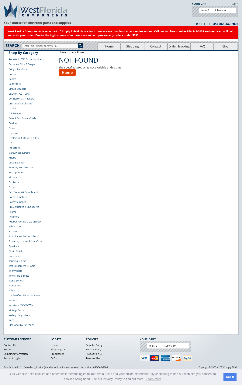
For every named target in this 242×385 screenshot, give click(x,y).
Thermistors (15, 270)
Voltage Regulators (19, 315)
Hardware (14, 133)
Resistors (14, 216)
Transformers (16, 280)
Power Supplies (17, 202)
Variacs (13, 300)
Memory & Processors (21, 167)
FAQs (54, 358)
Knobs (12, 157)
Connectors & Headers (21, 98)
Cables (12, 79)
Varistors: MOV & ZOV (21, 305)
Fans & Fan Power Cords (22, 118)
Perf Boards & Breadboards (24, 192)
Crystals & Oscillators (20, 103)
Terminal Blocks (17, 261)
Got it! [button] (230, 376)
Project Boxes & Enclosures (24, 206)
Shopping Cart (59, 349)
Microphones (16, 172)
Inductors (14, 147)
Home (109, 46)
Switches (14, 256)
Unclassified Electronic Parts (24, 295)
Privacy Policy (93, 349)
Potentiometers (17, 197)
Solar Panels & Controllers (23, 236)
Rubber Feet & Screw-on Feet (25, 221)
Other (12, 187)
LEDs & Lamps (17, 162)
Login (234, 3)
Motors (13, 177)
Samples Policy (94, 345)
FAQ (202, 46)
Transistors (15, 285)
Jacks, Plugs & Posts (19, 152)
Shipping (132, 46)
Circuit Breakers (17, 88)
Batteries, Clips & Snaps (22, 64)
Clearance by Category (21, 325)
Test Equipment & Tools (22, 266)
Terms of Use (93, 358)
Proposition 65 (94, 353)
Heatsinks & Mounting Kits (24, 138)
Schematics (15, 226)
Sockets (13, 231)
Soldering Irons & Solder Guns (25, 241)
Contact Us (10, 345)
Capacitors (15, 84)
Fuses (12, 128)
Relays (12, 211)
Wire (11, 320)
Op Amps (14, 182)
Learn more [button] (153, 379)
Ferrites (13, 123)
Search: (13, 45)
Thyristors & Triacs (19, 275)
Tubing (12, 290)
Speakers (14, 246)
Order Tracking (179, 46)
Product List (57, 353)
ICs (10, 143)
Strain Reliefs (16, 251)
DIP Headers (16, 113)
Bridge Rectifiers (18, 69)
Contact (155, 46)
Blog (225, 46)
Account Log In (12, 358)
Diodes (12, 108)
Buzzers (13, 74)
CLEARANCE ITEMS (19, 93)
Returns (8, 349)
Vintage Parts (16, 310)
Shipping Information (16, 353)
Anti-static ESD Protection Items (26, 59)
